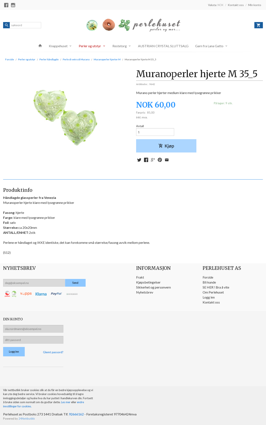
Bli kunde (209, 282)
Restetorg (119, 46)
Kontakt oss (211, 302)
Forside (9, 59)
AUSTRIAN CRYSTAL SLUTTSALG (163, 46)
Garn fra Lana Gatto (209, 46)
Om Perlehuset (213, 292)
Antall (140, 126)
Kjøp (166, 146)
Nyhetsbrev (144, 292)
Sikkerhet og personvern (153, 287)
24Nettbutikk (26, 418)
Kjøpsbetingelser (148, 282)
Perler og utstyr (90, 46)
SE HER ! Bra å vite (216, 287)
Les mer (66, 402)
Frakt (140, 277)
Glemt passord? (53, 352)
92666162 (76, 414)
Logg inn (209, 297)
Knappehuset (58, 46)
